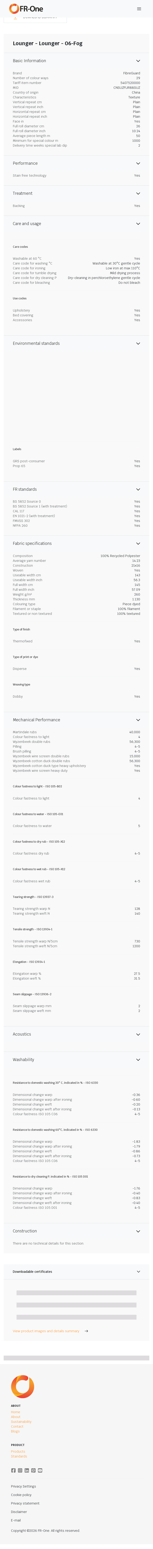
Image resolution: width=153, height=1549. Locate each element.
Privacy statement (25, 1503)
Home (15, 1412)
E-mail (16, 1520)
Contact (17, 1426)
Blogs (15, 1431)
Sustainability (21, 1422)
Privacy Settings (23, 1486)
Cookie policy (21, 1495)
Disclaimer (19, 1512)
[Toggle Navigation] (139, 9)
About (15, 1417)
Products (18, 1451)
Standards (19, 1456)
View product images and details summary (50, 1331)
